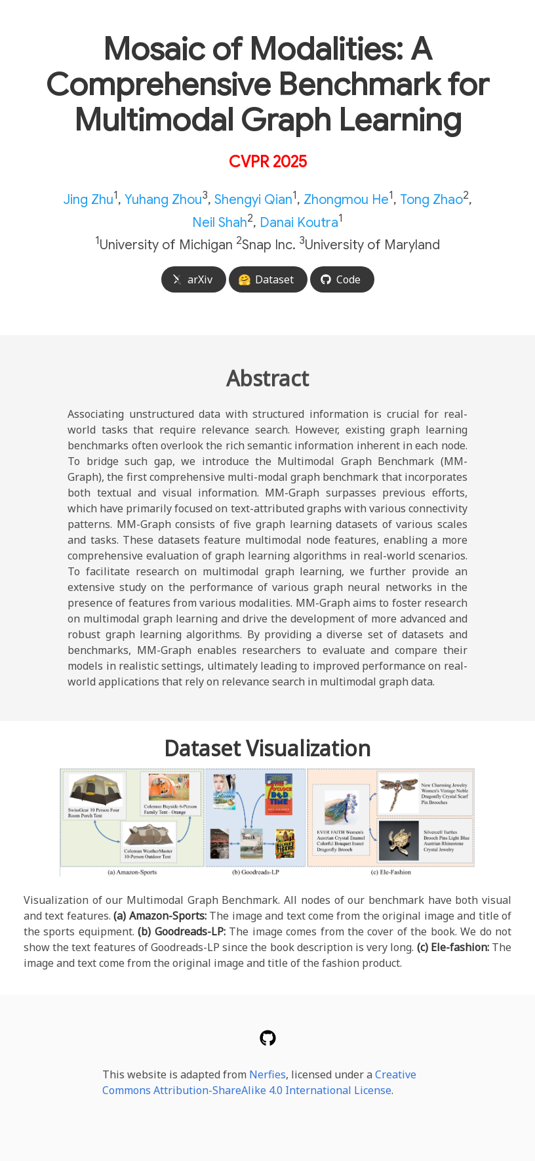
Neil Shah (219, 222)
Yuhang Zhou (163, 200)
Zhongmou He (346, 200)
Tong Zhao (431, 200)
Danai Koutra (299, 222)
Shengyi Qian (253, 200)
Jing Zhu (88, 200)
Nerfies (267, 1074)
